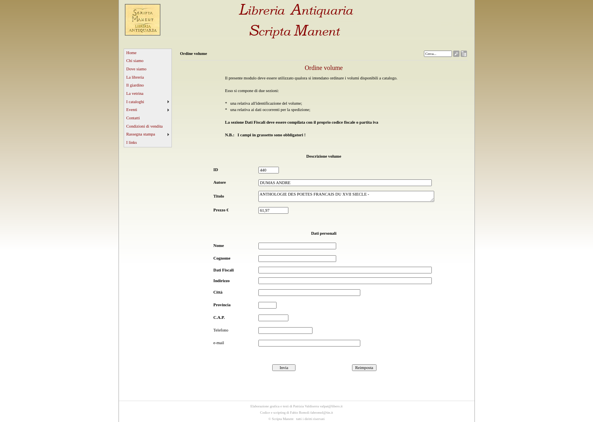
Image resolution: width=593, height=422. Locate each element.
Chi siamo (135, 60)
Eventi (131, 109)
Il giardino (135, 85)
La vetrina (135, 93)
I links (131, 142)
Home (131, 53)
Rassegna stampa (140, 134)
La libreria (135, 77)
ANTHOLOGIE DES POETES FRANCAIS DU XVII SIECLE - (346, 196)
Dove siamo (136, 69)
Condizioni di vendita (144, 126)
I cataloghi (135, 102)
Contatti (133, 118)
